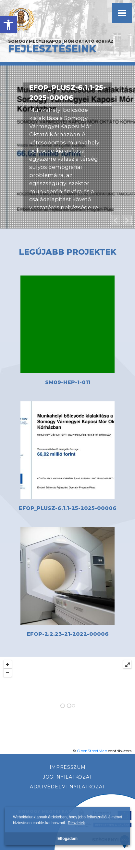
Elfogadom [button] (67, 838)
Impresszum (68, 767)
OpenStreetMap (92, 750)
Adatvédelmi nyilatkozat (67, 787)
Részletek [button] (76, 823)
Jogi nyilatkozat (67, 777)
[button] (8, 24)
